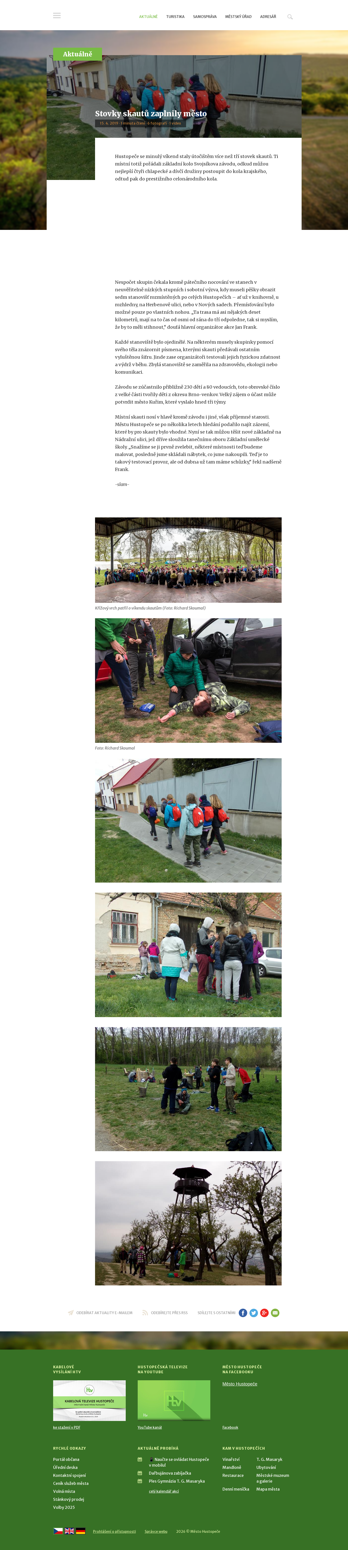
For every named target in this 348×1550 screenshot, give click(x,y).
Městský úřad (238, 16)
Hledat (290, 17)
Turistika (175, 16)
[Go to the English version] (69, 1531)
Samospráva (205, 16)
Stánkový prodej (68, 1499)
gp (264, 1313)
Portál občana (66, 1459)
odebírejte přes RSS (169, 1313)
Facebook (230, 1427)
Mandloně (232, 1467)
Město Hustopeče (240, 1384)
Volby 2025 (64, 1507)
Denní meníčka (236, 1489)
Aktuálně (148, 16)
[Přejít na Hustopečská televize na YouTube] (174, 1400)
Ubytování (266, 1467)
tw (254, 1313)
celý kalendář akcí (164, 1491)
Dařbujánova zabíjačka (170, 1473)
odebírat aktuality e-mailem (104, 1313)
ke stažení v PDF (66, 1427)
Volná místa (64, 1491)
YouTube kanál (150, 1427)
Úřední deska (65, 1467)
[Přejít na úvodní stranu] (100, 16)
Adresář (268, 16)
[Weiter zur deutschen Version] (81, 1531)
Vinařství (231, 1459)
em (275, 1313)
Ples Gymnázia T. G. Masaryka (177, 1481)
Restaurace (233, 1475)
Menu (57, 15)
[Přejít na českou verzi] (58, 1531)
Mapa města (268, 1489)
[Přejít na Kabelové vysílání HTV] (89, 1400)
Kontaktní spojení (69, 1475)
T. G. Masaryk (269, 1459)
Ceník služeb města (71, 1483)
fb (243, 1313)
